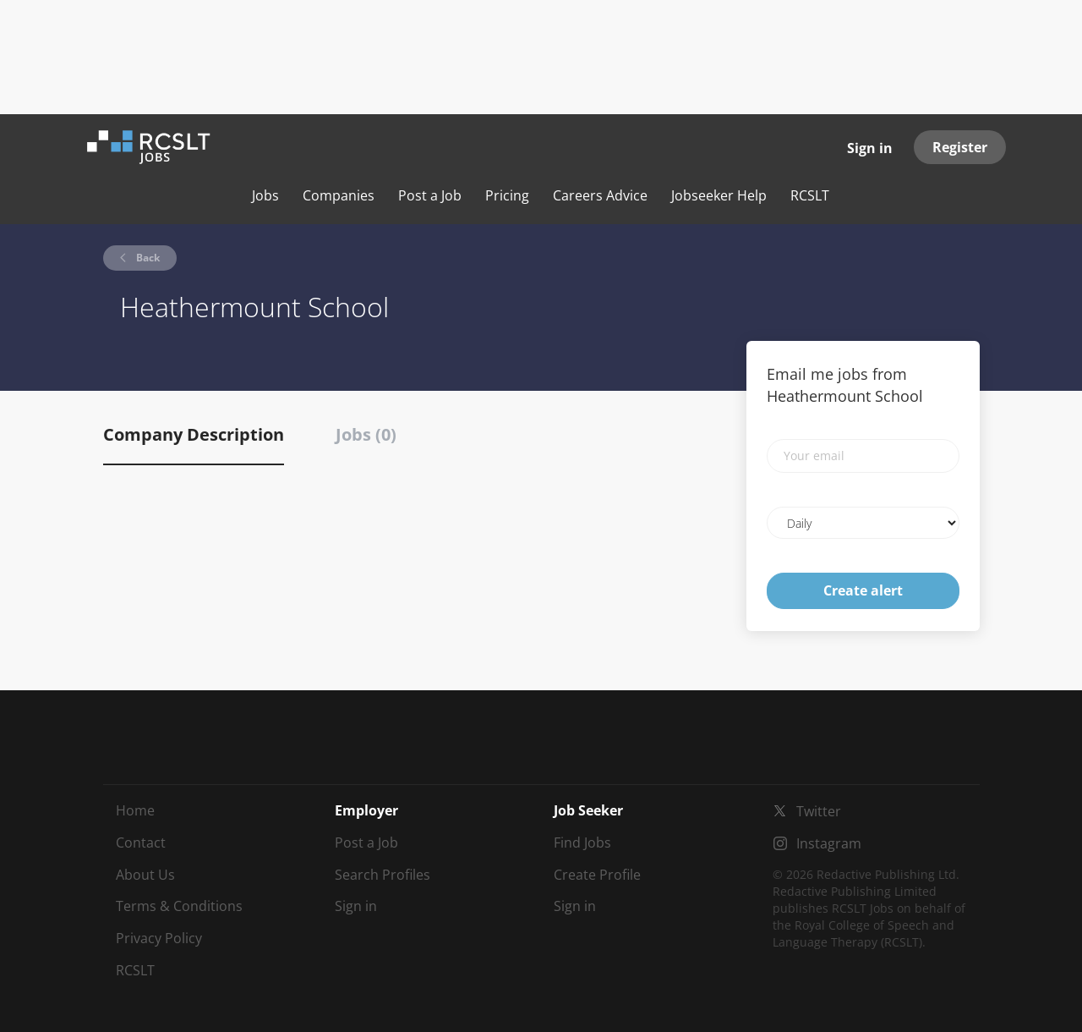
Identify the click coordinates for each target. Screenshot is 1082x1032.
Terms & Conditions (179, 906)
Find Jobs (582, 842)
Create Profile (597, 874)
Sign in (870, 148)
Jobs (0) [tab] (366, 434)
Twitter (818, 811)
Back (147, 257)
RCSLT (135, 970)
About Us (145, 874)
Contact (141, 842)
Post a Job (366, 842)
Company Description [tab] (193, 434)
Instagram (828, 843)
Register (959, 147)
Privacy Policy (159, 938)
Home (135, 810)
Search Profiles (382, 874)
